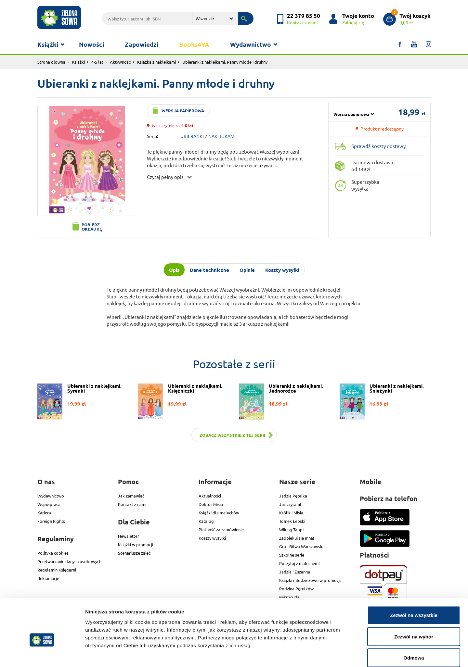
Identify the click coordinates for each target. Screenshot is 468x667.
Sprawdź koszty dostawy (378, 146)
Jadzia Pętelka (293, 495)
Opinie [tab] (247, 270)
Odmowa (413, 624)
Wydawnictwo (250, 44)
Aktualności (210, 495)
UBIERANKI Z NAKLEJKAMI (208, 136)
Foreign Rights (51, 521)
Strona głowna (51, 62)
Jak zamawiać (131, 495)
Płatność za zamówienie (221, 529)
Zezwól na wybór (413, 603)
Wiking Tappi (291, 529)
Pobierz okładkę (92, 226)
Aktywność (120, 62)
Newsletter (128, 536)
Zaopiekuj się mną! (296, 538)
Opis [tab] (174, 270)
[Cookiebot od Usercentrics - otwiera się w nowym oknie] (42, 654)
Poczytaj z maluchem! (299, 563)
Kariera (44, 512)
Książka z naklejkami (156, 62)
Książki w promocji (135, 544)
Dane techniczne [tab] (209, 270)
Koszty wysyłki (212, 538)
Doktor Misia (211, 504)
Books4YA (194, 44)
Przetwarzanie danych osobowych (69, 561)
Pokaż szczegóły (346, 654)
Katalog (206, 521)
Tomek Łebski (292, 521)
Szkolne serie (291, 555)
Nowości (91, 44)
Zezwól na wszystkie (413, 582)
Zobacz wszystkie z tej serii (232, 435)
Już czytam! (290, 504)
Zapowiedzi (141, 44)
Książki (47, 44)
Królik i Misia (291, 512)
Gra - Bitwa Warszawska (302, 546)
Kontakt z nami (132, 504)
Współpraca (48, 504)
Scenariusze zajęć (134, 553)
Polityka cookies (53, 553)
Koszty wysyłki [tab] (282, 270)
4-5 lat (97, 62)
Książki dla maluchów (219, 512)
